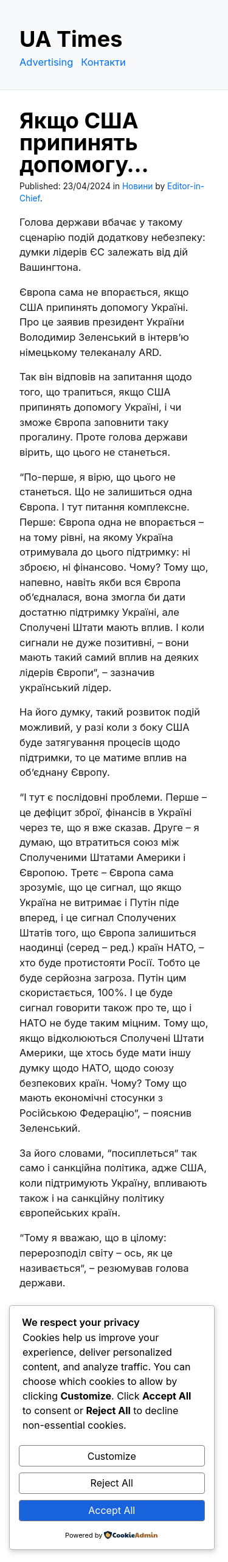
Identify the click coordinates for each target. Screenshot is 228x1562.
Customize (112, 1456)
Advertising (46, 62)
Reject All (112, 1483)
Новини (137, 186)
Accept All (111, 1510)
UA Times (70, 39)
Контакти (103, 62)
